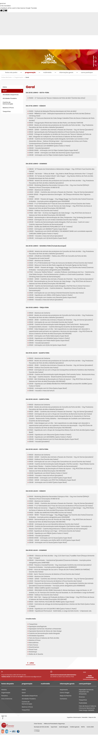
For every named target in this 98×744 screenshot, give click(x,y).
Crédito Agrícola (74, 727)
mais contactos (90, 676)
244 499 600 (14, 677)
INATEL (83, 727)
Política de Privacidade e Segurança (54, 723)
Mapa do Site (92, 717)
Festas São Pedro (6, 77)
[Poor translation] (5, 10)
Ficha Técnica (38, 723)
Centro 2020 (90, 727)
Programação (18, 77)
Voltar (31, 663)
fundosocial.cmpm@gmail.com (32, 677)
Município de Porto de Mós (41, 727)
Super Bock (54, 727)
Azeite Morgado (63, 727)
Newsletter (85, 717)
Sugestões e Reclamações (74, 717)
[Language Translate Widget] (95, 62)
